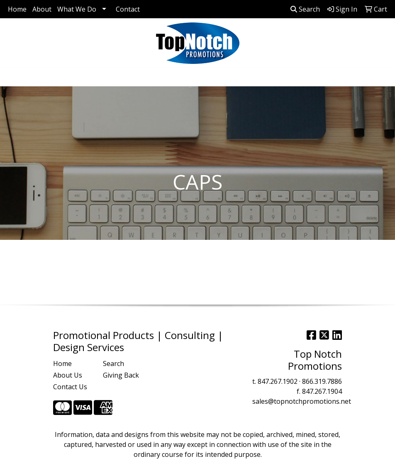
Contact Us (70, 386)
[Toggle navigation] (13, 77)
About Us (67, 375)
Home (17, 9)
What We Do (76, 9)
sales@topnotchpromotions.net (301, 401)
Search (305, 9)
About (41, 9)
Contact (128, 9)
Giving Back (121, 375)
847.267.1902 (277, 381)
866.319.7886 (322, 381)
